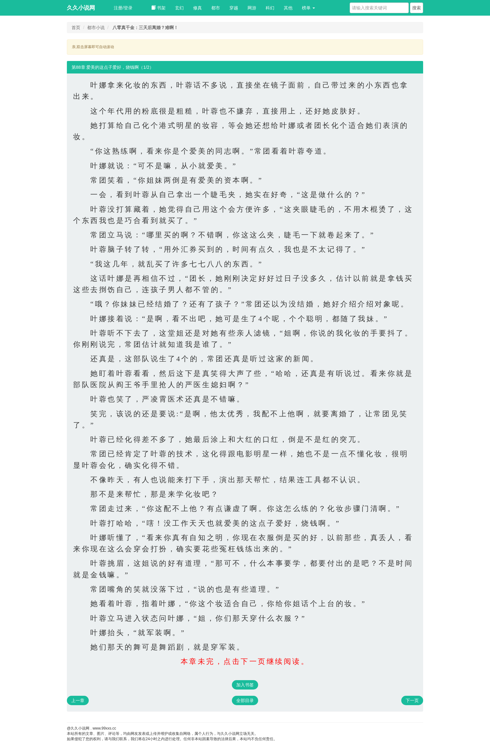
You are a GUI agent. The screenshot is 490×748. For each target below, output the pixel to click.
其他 (288, 7)
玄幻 (179, 7)
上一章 (77, 700)
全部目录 (245, 700)
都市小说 (96, 27)
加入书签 (245, 684)
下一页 (412, 700)
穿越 (233, 7)
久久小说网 (81, 8)
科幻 (270, 7)
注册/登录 (123, 7)
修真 (197, 7)
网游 (252, 7)
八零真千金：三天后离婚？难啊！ (145, 27)
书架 (158, 7)
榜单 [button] (308, 7)
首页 (76, 27)
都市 (215, 7)
